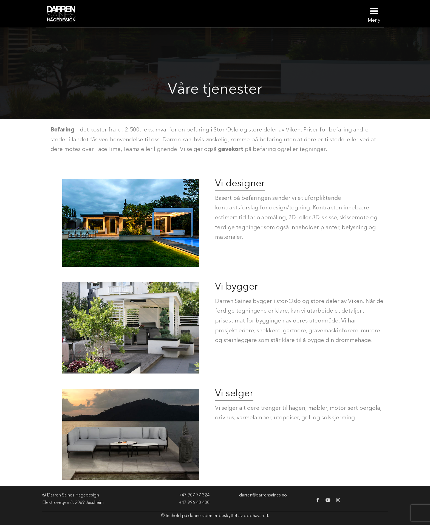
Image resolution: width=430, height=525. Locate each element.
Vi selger (234, 393)
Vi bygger (236, 286)
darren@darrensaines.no (263, 495)
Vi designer (240, 183)
